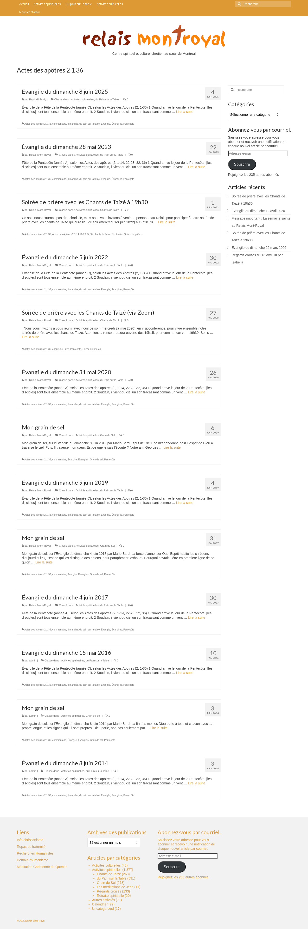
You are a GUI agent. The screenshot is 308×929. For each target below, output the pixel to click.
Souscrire (242, 164)
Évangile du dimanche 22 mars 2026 (259, 248)
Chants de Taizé (109, 209)
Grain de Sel (107, 435)
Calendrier (100, 904)
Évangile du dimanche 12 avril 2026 (258, 211)
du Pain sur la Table (107, 99)
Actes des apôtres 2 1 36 (37, 123)
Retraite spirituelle (110, 896)
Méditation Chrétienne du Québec (42, 867)
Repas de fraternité (31, 847)
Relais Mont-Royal (40, 154)
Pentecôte (128, 123)
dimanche (73, 123)
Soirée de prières (133, 234)
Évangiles (117, 123)
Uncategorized (103, 909)
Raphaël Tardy (37, 99)
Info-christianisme (30, 840)
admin (32, 660)
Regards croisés (109, 891)
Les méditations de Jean (115, 887)
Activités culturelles (106, 865)
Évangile (105, 123)
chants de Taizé (102, 234)
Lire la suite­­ (184, 112)
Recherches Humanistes (35, 853)
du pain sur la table (89, 123)
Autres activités (103, 900)
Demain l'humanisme (32, 860)
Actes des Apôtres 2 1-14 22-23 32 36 (72, 234)
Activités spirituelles (82, 99)
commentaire (59, 123)
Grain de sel (96, 459)
